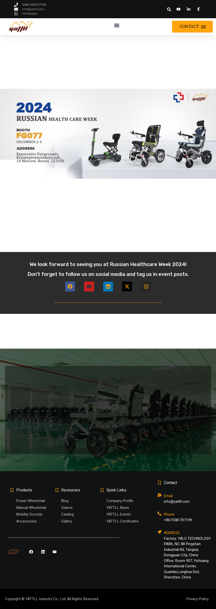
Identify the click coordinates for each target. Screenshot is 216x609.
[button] (169, 9)
